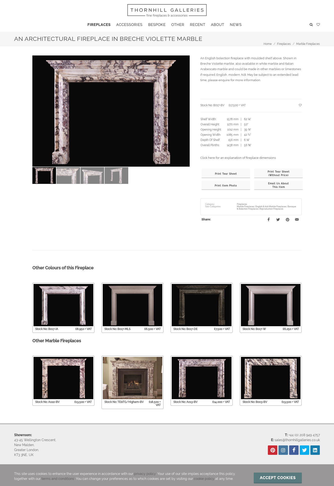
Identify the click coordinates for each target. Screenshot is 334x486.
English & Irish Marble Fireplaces (271, 206)
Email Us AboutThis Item (278, 185)
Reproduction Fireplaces (271, 209)
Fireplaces (284, 44)
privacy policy (145, 474)
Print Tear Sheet (226, 174)
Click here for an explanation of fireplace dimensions (238, 158)
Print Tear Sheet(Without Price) (279, 173)
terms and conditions (58, 479)
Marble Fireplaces (308, 44)
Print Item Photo (226, 185)
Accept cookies (278, 478)
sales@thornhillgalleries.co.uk (297, 440)
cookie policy (204, 479)
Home (268, 44)
